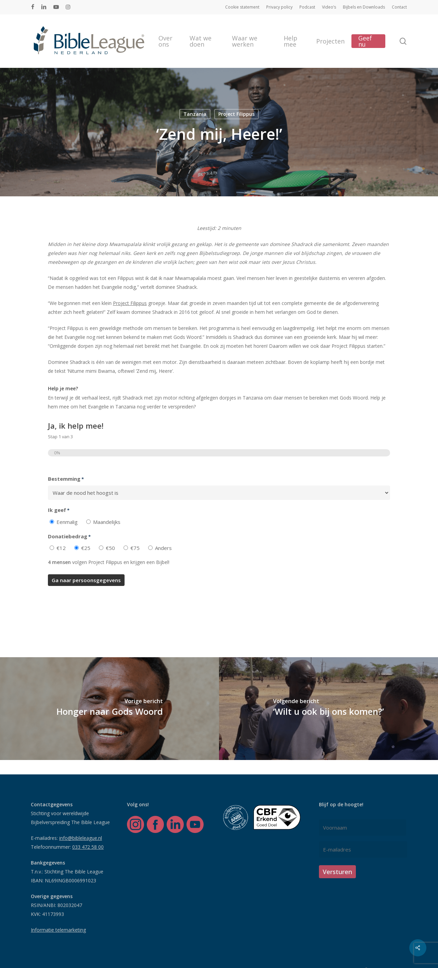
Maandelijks (106, 521)
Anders (163, 547)
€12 (61, 547)
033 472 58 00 (88, 847)
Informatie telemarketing (58, 930)
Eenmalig (67, 521)
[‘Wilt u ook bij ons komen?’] (328, 708)
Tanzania (194, 114)
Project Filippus (236, 114)
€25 (85, 547)
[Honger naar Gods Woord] (109, 708)
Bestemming (66, 479)
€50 (110, 547)
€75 (135, 547)
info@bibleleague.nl (80, 838)
